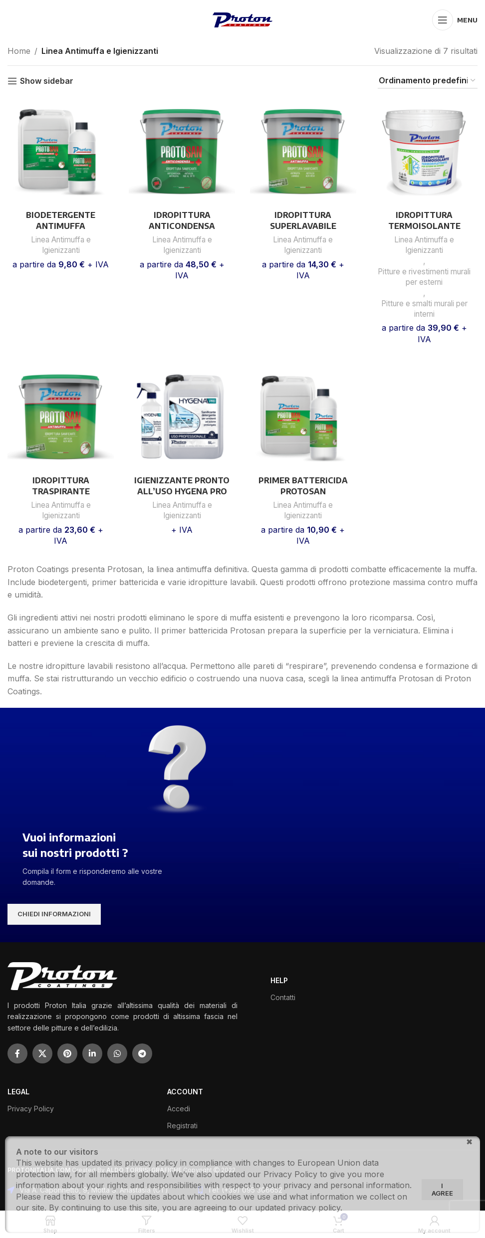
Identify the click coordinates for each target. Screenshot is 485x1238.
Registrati (182, 1125)
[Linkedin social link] (92, 1053)
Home (18, 51)
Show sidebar (46, 81)
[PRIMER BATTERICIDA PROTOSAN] (303, 417)
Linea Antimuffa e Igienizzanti (61, 245)
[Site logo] (242, 19)
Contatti (282, 997)
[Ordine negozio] (428, 81)
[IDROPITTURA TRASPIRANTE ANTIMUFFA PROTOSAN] (60, 417)
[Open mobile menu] (455, 20)
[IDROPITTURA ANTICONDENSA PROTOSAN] (182, 152)
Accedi (178, 1108)
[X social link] (42, 1053)
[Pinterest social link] (67, 1053)
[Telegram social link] (142, 1053)
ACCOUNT (185, 1091)
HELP (279, 980)
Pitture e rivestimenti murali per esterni (424, 277)
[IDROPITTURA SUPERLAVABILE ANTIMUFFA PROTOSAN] (303, 152)
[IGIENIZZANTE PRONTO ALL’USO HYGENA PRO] (182, 417)
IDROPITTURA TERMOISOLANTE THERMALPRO (424, 226)
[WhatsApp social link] (117, 1053)
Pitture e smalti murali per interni (424, 309)
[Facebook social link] (17, 1053)
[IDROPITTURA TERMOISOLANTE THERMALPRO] (424, 152)
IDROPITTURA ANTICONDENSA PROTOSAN (182, 226)
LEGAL (18, 1091)
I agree (442, 1190)
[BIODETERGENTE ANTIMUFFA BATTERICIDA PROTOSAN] (60, 152)
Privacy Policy (30, 1108)
